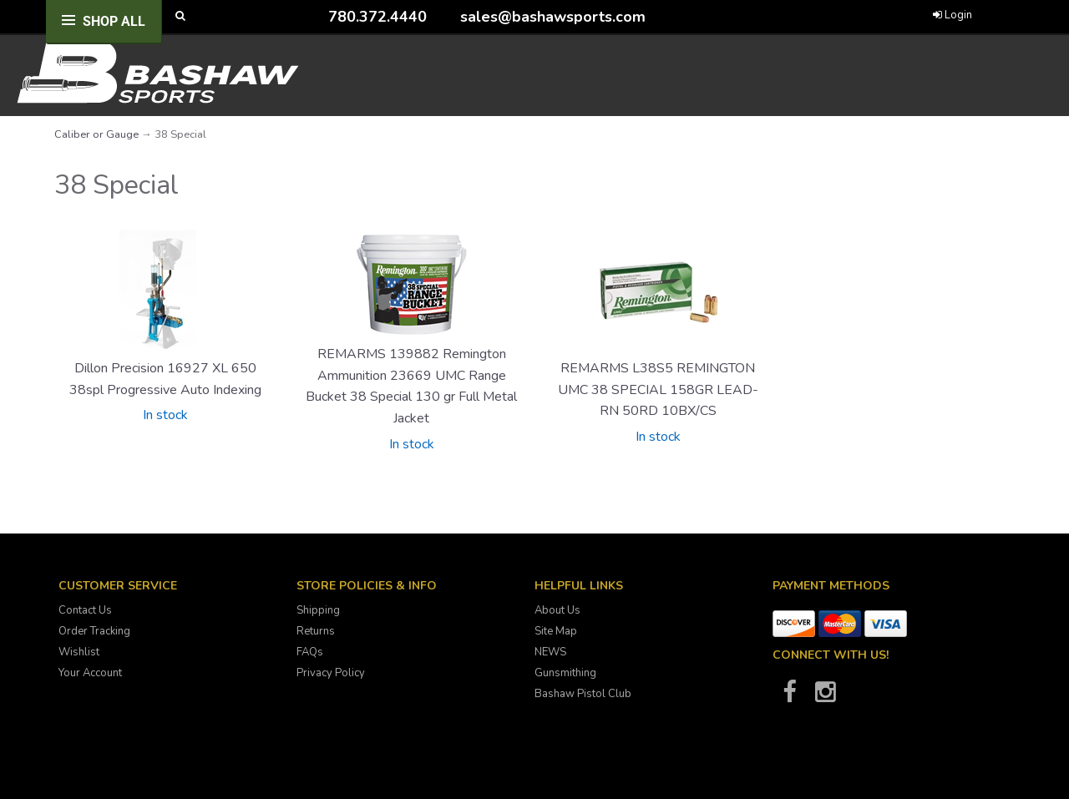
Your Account (90, 672)
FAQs (309, 652)
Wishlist (78, 652)
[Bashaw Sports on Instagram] (825, 697)
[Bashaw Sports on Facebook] (789, 697)
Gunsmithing (565, 672)
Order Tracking (94, 631)
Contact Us (85, 610)
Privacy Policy (330, 672)
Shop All (114, 21)
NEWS (550, 652)
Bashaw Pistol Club (582, 693)
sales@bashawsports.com (553, 17)
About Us (557, 610)
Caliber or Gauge (96, 134)
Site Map (555, 631)
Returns (315, 631)
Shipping (318, 610)
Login (952, 15)
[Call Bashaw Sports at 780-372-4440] (315, 16)
